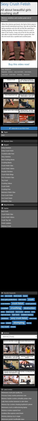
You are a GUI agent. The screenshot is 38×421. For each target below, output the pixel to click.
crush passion (31, 303)
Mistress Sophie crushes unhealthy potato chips (17, 398)
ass (2, 296)
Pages (5, 132)
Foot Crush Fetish (7, 195)
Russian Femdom (7, 171)
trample (13, 327)
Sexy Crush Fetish (15, 4)
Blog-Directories (8, 205)
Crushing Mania (6, 162)
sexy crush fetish (18, 72)
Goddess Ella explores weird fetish (12, 413)
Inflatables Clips (7, 201)
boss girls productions (9, 299)
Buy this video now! (19, 64)
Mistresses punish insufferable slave (13, 419)
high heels (15, 315)
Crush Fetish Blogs (7, 174)
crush (31, 299)
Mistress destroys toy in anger (11, 416)
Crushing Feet (6, 189)
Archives (5, 333)
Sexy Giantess (6, 157)
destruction (27, 74)
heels (33, 312)
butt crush (22, 299)
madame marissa (27, 315)
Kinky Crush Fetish (7, 151)
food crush (10, 312)
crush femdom (5, 303)
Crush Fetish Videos (8, 168)
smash (8, 323)
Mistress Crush (6, 226)
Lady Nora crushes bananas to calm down (15, 401)
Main (3, 135)
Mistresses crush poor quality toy (12, 392)
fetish (2, 312)
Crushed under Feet (8, 154)
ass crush (8, 296)
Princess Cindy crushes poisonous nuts (14, 395)
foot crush (19, 312)
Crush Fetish (6, 186)
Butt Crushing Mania (8, 159)
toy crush (5, 327)
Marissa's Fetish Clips (8, 192)
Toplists (5, 208)
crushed (5, 308)
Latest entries (7, 389)
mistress (10, 72)
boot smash (28, 72)
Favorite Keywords (9, 293)
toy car (29, 323)
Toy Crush (5, 180)
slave (2, 323)
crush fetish (12, 74)
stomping (19, 74)
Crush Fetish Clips (7, 165)
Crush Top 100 (6, 220)
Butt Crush (5, 211)
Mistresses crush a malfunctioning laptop (14, 407)
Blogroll (5, 145)
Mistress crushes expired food (11, 410)
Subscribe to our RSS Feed (19, 128)
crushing (16, 308)
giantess (27, 312)
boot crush (5, 74)
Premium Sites (7, 141)
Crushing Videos (7, 183)
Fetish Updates (6, 223)
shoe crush (33, 318)
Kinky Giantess (6, 148)
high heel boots (5, 315)
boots (25, 296)
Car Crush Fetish (7, 198)
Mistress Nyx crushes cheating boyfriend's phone (17, 404)
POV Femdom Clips (8, 177)
